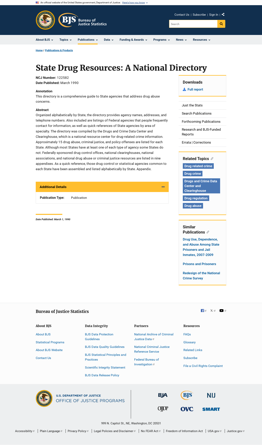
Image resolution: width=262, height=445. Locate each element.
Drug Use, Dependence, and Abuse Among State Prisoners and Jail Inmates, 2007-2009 (201, 247)
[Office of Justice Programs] (45, 20)
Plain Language (51, 431)
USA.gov (215, 431)
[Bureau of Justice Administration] (163, 393)
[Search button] (221, 24)
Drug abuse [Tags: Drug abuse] (192, 206)
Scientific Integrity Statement (105, 367)
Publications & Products (59, 50)
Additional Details (53, 187)
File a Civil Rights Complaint (203, 366)
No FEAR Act (151, 431)
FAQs (187, 334)
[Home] (82, 20)
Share (224, 15)
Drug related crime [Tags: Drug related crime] (198, 166)
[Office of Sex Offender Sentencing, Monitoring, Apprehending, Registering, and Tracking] (211, 408)
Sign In (213, 14)
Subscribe (199, 14)
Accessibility (25, 431)
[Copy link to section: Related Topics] (211, 158)
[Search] (193, 24)
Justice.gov (236, 431)
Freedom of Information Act (184, 431)
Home (39, 50)
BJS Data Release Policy (102, 375)
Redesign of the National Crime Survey (201, 275)
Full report (195, 89)
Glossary (189, 342)
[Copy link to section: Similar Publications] (207, 232)
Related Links (192, 350)
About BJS (43, 334)
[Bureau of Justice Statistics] (187, 398)
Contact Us (181, 14)
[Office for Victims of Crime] (187, 409)
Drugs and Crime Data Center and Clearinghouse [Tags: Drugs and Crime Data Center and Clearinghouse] (200, 186)
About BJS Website (49, 350)
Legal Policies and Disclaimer (115, 431)
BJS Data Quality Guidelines (104, 347)
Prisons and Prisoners (199, 264)
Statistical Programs (50, 342)
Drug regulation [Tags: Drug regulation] (196, 198)
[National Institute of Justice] (211, 394)
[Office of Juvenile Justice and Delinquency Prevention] (163, 410)
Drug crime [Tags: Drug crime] (192, 174)
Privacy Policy (78, 431)
